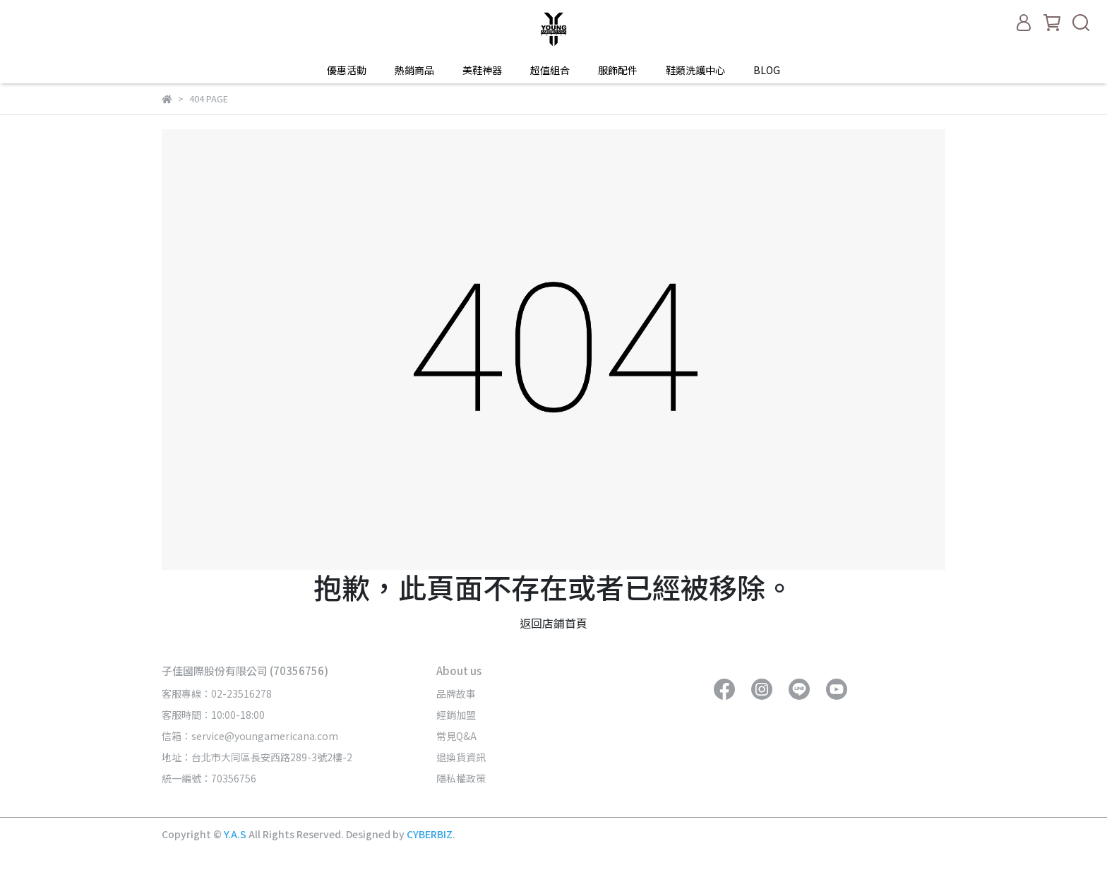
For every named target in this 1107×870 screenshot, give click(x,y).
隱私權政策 (461, 778)
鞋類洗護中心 (695, 70)
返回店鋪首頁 (553, 622)
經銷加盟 (456, 715)
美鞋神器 (482, 70)
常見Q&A (456, 736)
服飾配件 (618, 70)
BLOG (766, 70)
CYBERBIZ (430, 834)
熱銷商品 (414, 70)
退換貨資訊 (461, 757)
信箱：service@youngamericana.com (250, 736)
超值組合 (550, 70)
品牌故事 (456, 693)
